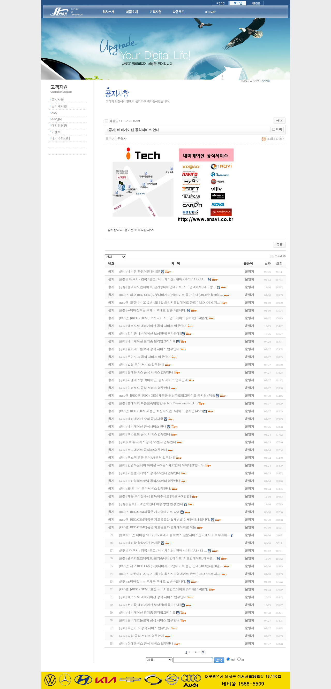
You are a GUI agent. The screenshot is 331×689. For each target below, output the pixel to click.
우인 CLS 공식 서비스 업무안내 (148, 628)
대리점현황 (59, 125)
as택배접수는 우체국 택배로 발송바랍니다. (156, 581)
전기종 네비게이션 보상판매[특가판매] (154, 605)
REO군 (124, 294)
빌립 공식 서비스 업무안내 (145, 636)
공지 (123, 271)
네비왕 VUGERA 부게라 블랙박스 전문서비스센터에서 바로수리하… (183, 535)
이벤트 (56, 132)
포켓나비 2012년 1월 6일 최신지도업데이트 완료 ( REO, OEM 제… (175, 574)
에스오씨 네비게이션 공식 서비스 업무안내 (156, 597)
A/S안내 (56, 119)
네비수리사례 (60, 138)
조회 (279, 263)
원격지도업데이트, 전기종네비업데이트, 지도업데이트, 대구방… (171, 558)
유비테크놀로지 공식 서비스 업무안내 (153, 620)
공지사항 (57, 100)
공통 (123, 279)
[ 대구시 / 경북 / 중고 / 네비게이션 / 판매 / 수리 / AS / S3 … (167, 550)
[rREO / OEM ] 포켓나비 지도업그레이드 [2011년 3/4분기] (169, 589)
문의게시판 (59, 106)
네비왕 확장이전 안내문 (143, 543)
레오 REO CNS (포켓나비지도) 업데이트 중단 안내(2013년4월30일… (176, 566)
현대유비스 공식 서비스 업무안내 (150, 643)
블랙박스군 (127, 535)
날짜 (268, 263)
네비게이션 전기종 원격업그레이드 (151, 612)
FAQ (54, 112)
